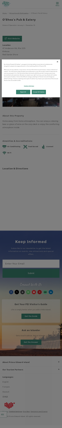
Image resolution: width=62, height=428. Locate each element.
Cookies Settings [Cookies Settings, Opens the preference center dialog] (29, 86)
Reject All (23, 92)
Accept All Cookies (38, 92)
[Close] (57, 61)
